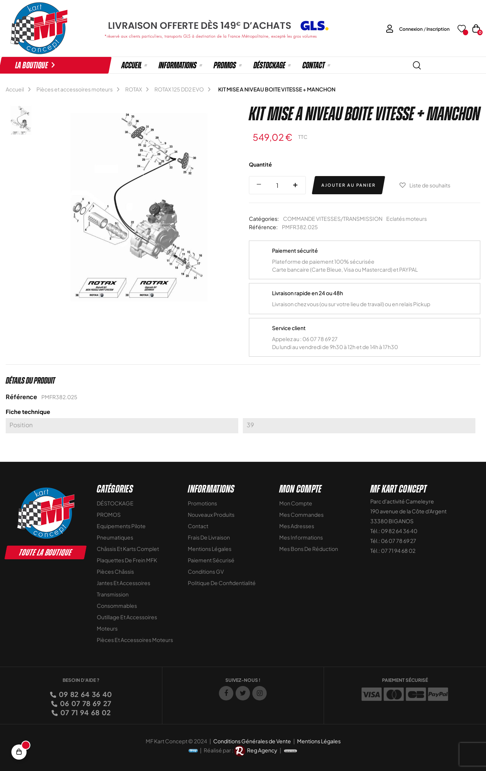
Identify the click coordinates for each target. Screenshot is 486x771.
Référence (21, 397)
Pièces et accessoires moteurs (135, 639)
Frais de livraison (209, 537)
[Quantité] (277, 185)
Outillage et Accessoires (127, 617)
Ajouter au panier (348, 185)
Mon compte (295, 503)
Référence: (263, 226)
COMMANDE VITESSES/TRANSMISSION (332, 218)
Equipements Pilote (121, 525)
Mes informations (301, 537)
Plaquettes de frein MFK (127, 560)
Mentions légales (209, 548)
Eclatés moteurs (406, 218)
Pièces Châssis (115, 571)
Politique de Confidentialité (222, 582)
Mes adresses (296, 525)
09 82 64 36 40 (85, 694)
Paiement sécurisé (211, 560)
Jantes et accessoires (123, 582)
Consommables (117, 605)
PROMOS (109, 514)
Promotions (202, 503)
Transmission (113, 594)
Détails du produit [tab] (30, 380)
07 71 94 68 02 (85, 712)
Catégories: (264, 218)
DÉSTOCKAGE (115, 503)
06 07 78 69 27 (85, 703)
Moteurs (107, 628)
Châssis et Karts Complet (128, 548)
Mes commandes (301, 514)
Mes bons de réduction (308, 548)
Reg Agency (262, 750)
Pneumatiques (115, 537)
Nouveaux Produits (211, 514)
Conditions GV (206, 571)
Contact (198, 525)
